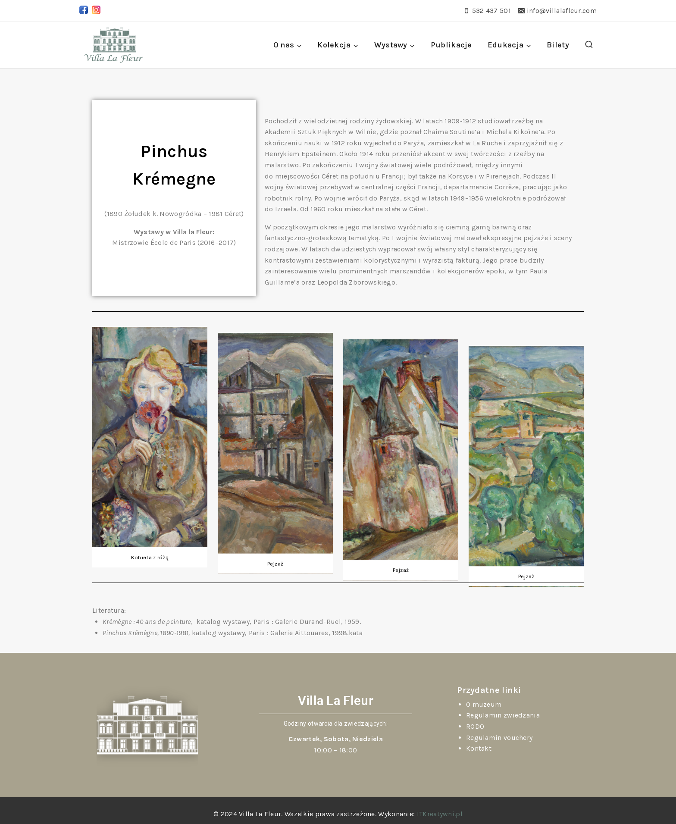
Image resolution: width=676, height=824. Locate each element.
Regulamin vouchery (499, 737)
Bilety (558, 45)
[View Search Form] (589, 45)
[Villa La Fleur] (113, 45)
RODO (475, 726)
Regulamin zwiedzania (503, 715)
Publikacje (451, 45)
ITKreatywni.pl (440, 814)
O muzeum (483, 704)
